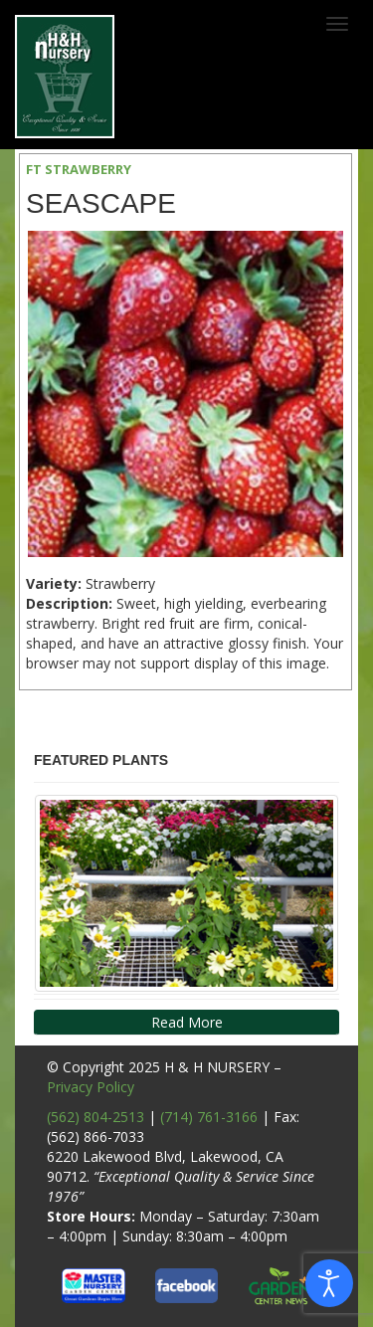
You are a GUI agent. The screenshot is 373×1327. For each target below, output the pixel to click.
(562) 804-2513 (95, 1116)
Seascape (101, 203)
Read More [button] (187, 1022)
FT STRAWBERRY (78, 169)
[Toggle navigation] (337, 24)
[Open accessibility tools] (329, 1283)
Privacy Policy (90, 1086)
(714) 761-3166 (209, 1116)
